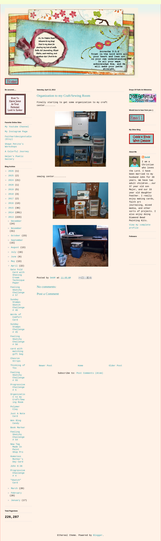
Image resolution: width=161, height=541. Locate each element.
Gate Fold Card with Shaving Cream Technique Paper (17, 276)
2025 (11, 175)
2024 (11, 180)
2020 (11, 185)
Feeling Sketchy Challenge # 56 (17, 340)
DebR (147, 157)
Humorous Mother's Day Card (16, 459)
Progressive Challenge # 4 (17, 473)
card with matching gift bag (16, 351)
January (16, 500)
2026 (11, 171)
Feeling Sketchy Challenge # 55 (17, 376)
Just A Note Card (17, 415)
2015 (11, 208)
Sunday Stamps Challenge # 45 (17, 328)
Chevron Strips (15, 359)
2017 (11, 198)
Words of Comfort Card (16, 317)
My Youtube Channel (17, 127)
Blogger (97, 535)
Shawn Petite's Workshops (14, 145)
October (16, 235)
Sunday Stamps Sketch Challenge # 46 (17, 305)
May (13, 261)
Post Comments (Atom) (89, 373)
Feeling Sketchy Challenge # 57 (17, 291)
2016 (11, 203)
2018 (11, 194)
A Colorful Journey (17, 151)
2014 (11, 212)
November (16, 228)
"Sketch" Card (15, 481)
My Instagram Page (16, 131)
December (16, 221)
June (14, 257)
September (17, 240)
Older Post (115, 365)
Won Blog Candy (15, 421)
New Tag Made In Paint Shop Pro (16, 448)
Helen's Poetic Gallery (14, 157)
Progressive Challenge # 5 (17, 387)
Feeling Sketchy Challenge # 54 (17, 436)
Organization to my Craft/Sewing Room (17, 398)
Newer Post (45, 365)
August (15, 247)
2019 (11, 189)
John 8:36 (16, 466)
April (15, 266)
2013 (11, 217)
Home (80, 365)
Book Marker (17, 427)
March (15, 488)
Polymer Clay (15, 408)
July (14, 252)
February (16, 493)
